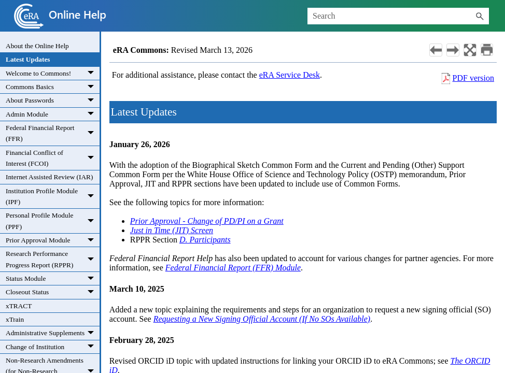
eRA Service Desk (289, 74)
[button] (479, 16)
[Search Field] (398, 16)
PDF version (473, 78)
